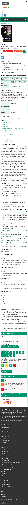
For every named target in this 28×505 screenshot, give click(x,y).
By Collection (5, 438)
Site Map (3, 494)
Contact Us (4, 475)
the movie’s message (7, 141)
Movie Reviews (5, 427)
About (3, 471)
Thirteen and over (13, 242)
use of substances (6, 137)
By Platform (5, 453)
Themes (13, 178)
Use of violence (13, 183)
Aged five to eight (13, 230)
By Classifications (6, 434)
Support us (4, 482)
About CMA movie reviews (8, 445)
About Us (4, 473)
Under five (13, 212)
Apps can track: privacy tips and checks (11, 462)
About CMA (4, 409)
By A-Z (3, 429)
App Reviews (5, 447)
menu (15, 19)
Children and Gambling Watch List (10, 467)
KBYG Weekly (5, 442)
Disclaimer (3, 496)
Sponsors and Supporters (8, 486)
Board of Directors (6, 478)
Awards (4, 489)
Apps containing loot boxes (8, 464)
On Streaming (5, 440)
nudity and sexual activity (8, 134)
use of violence (5, 126)
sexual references (6, 132)
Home (2, 491)
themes (4, 124)
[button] (14, 19)
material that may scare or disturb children (12, 128)
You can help (13, 422)
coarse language (6, 139)
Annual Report (5, 480)
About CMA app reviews (7, 469)
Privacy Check (5, 460)
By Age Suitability (6, 431)
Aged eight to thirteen (13, 236)
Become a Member (6, 484)
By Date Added (5, 436)
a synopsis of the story (7, 122)
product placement (6, 130)
